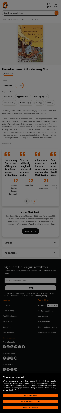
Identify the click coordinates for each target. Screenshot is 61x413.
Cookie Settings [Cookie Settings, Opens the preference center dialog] (30, 396)
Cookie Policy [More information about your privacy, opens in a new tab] (14, 390)
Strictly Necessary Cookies (30, 401)
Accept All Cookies (30, 407)
